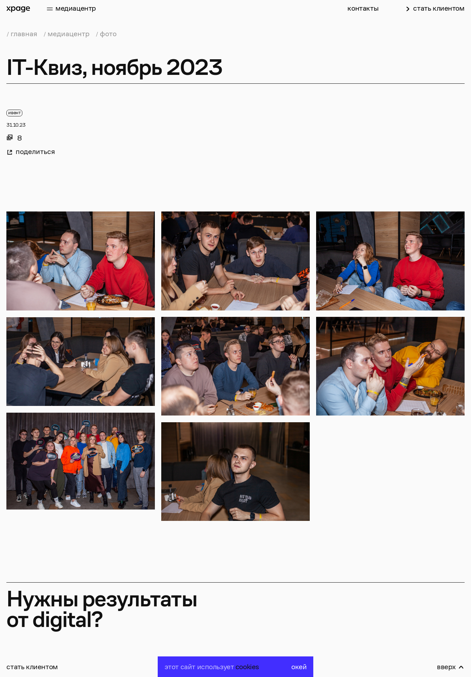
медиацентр (69, 34)
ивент (14, 113)
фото (108, 34)
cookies (247, 667)
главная (24, 34)
